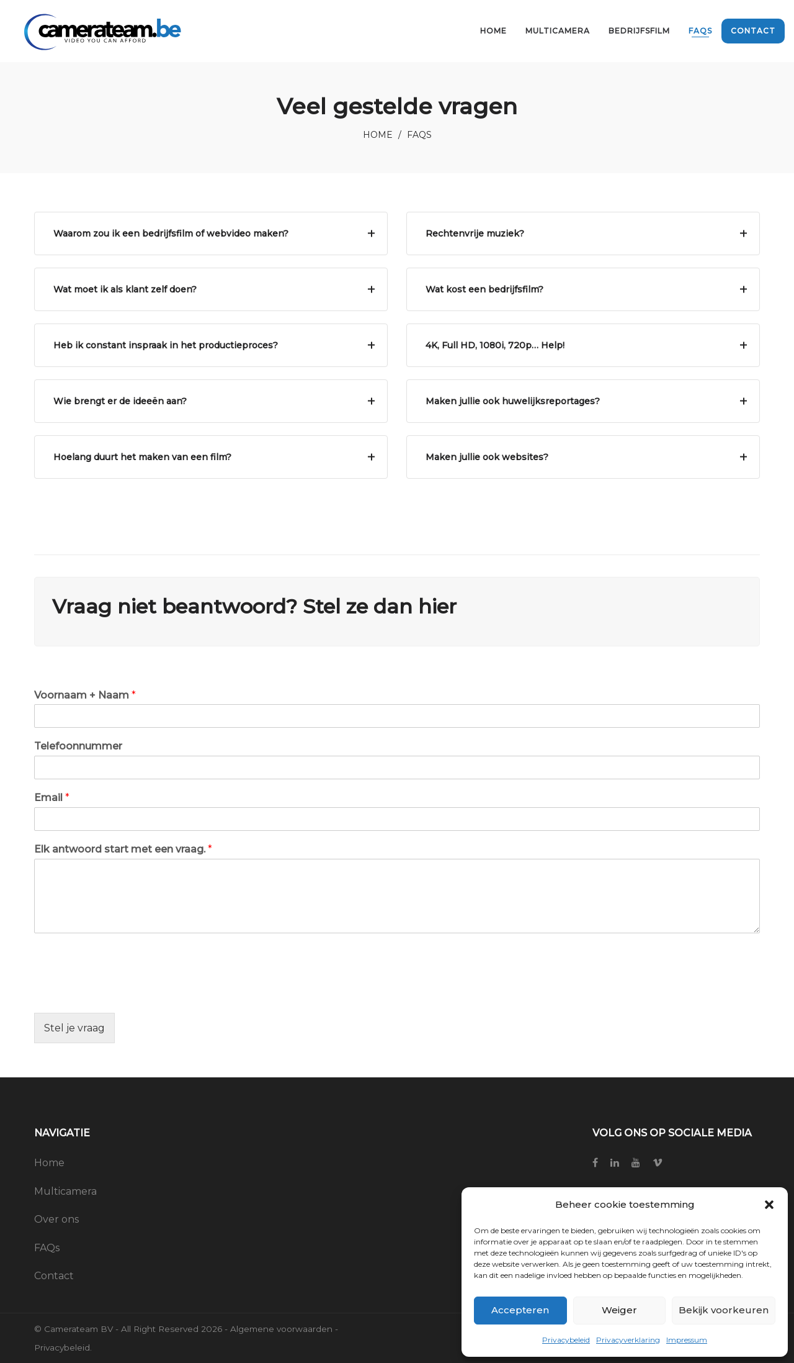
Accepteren (520, 1310)
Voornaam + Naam (85, 695)
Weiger (619, 1310)
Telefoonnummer (78, 746)
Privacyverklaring (628, 1339)
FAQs (47, 1248)
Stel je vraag (74, 1028)
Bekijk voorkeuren (724, 1310)
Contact (54, 1276)
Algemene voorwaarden (281, 1329)
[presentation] (128, 992)
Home (378, 134)
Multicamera (65, 1191)
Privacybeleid (566, 1339)
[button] (769, 1204)
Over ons (56, 1219)
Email (51, 798)
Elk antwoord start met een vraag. (123, 849)
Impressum (686, 1339)
